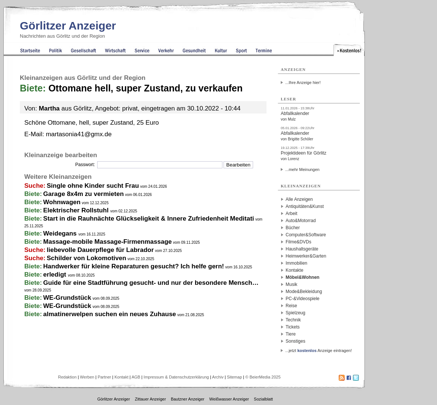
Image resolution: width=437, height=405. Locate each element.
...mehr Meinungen (302, 169)
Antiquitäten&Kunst (305, 206)
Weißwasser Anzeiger (229, 399)
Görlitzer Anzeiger (68, 25)
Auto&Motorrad (301, 220)
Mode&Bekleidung (304, 291)
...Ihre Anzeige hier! (303, 82)
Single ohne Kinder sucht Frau (93, 185)
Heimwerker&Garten (306, 256)
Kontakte (294, 270)
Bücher (293, 228)
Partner (104, 377)
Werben (87, 377)
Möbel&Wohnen (302, 277)
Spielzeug (295, 313)
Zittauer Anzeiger (150, 399)
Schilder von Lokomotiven (86, 258)
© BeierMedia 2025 (262, 377)
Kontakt (121, 377)
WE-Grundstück (67, 297)
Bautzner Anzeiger (187, 399)
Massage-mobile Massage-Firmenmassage (107, 241)
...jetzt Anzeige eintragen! (318, 350)
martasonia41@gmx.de (79, 134)
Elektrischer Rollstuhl (77, 210)
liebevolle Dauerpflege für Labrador (100, 249)
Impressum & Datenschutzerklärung (176, 377)
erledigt (55, 274)
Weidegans (61, 233)
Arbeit (291, 213)
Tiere (291, 334)
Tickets (293, 327)
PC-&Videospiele (303, 298)
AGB (136, 377)
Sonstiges (295, 341)
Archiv (218, 377)
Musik (291, 284)
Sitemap (234, 377)
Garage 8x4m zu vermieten (83, 193)
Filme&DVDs (298, 242)
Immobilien (296, 263)
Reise (291, 306)
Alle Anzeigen (299, 199)
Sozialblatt (263, 399)
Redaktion (67, 377)
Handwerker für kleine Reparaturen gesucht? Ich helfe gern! (133, 266)
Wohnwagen (62, 202)
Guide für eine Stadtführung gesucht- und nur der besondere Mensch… (151, 282)
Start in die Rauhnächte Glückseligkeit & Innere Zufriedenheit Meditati (148, 218)
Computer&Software (306, 235)
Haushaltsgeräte (302, 249)
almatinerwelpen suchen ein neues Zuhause (109, 314)
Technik (293, 320)
